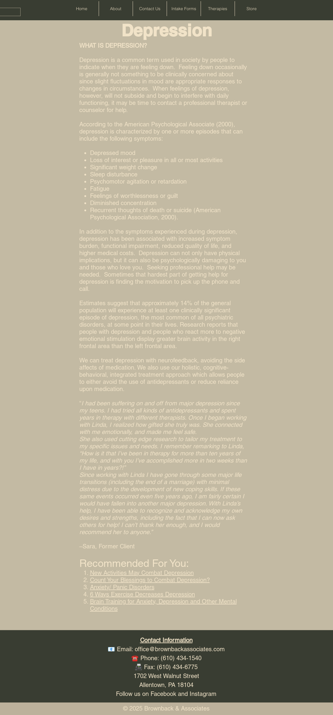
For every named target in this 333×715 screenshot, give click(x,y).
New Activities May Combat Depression (142, 572)
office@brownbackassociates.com (180, 649)
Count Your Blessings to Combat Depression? (150, 580)
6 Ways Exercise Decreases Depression (142, 594)
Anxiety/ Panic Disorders (122, 587)
